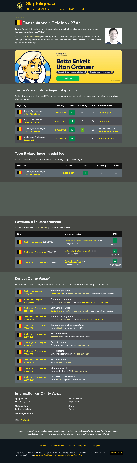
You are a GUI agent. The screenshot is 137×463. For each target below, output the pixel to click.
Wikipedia (25, 420)
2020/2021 (60, 130)
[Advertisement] (68, 198)
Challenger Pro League (40, 252)
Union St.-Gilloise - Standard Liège (81, 240)
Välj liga (43, 9)
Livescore (58, 9)
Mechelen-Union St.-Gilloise (94, 302)
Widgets (96, 445)
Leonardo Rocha (106, 138)
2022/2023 (60, 112)
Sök (72, 9)
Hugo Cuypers (104, 112)
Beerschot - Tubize (74, 261)
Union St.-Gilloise (32, 114)
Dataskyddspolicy (78, 445)
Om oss (42, 445)
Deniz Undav (104, 121)
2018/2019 (60, 138)
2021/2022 (60, 121)
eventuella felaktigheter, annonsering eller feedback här (58, 455)
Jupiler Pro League (38, 242)
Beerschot (29, 140)
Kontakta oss (57, 445)
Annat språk (116, 453)
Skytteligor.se (40, 3)
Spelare (19, 17)
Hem (30, 9)
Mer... (83, 9)
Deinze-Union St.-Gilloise (93, 319)
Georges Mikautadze (108, 131)
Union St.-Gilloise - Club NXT (78, 251)
